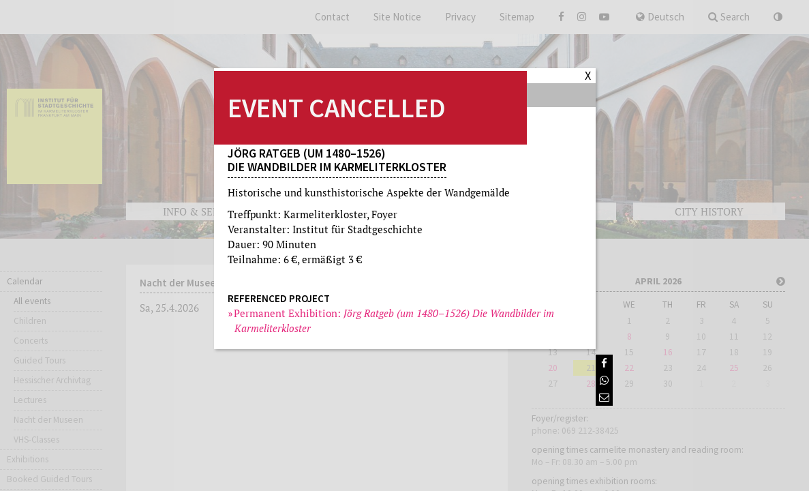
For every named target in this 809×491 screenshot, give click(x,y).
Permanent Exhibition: (394, 320)
